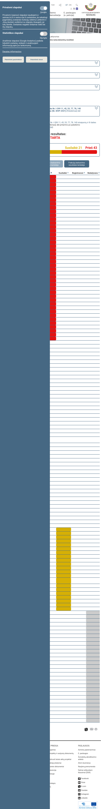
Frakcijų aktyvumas (51, 37)
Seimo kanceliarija (55, 13)
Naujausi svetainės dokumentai (52, 765)
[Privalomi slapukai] (43, 8)
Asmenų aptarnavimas (87, 748)
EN (70, 5)
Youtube (84, 789)
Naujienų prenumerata (86, 765)
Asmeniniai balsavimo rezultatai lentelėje (50, 164)
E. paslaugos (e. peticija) (70, 13)
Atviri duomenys (84, 761)
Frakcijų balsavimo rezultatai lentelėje (76, 164)
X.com (83, 785)
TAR (52, 5)
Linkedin (84, 796)
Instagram (85, 792)
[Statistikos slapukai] (43, 34)
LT (67, 5)
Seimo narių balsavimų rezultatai (61, 40)
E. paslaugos (83, 752)
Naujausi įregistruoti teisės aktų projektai (55, 758)
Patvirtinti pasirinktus (13, 59)
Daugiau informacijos (11, 51)
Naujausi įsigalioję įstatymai (50, 761)
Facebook (85, 777)
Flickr (83, 781)
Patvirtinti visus (36, 59)
